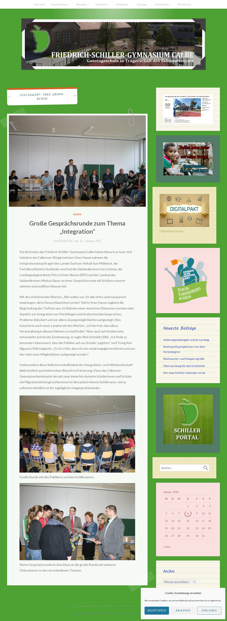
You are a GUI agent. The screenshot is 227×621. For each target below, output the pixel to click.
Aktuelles (81, 4)
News (77, 214)
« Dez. (167, 546)
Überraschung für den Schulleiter (184, 365)
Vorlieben (209, 611)
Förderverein (162, 4)
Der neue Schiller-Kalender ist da (184, 372)
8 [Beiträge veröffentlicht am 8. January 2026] (188, 513)
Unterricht (101, 4)
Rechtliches (184, 4)
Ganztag (141, 4)
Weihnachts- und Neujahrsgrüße (183, 358)
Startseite (39, 4)
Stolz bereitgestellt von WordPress (90, 613)
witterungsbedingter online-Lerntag (186, 339)
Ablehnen (183, 611)
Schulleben (122, 4)
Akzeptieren (156, 611)
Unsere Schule (59, 4)
